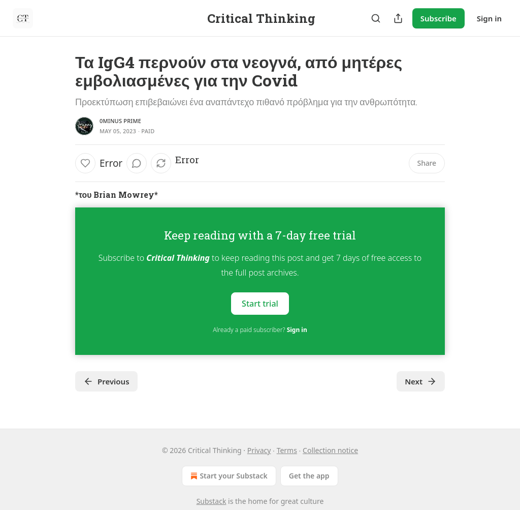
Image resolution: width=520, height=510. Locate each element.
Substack (211, 501)
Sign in (489, 18)
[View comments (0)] (136, 163)
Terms (287, 450)
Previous (106, 381)
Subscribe (438, 18)
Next (421, 381)
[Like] (85, 163)
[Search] (376, 18)
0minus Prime (120, 121)
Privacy (259, 450)
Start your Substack (227, 476)
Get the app (309, 476)
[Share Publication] (398, 18)
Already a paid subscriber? (260, 329)
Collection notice (330, 450)
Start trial (260, 303)
